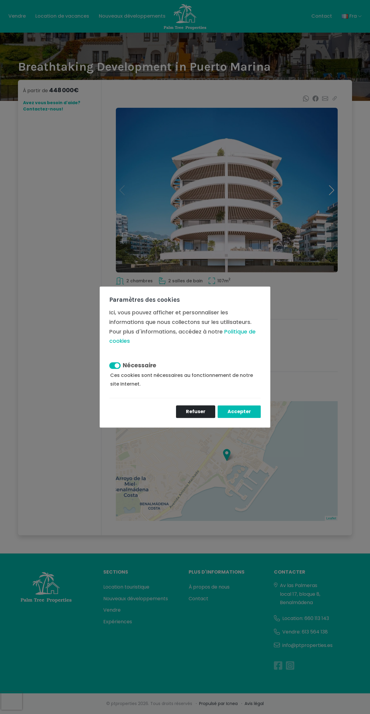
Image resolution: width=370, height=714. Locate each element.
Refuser (195, 411)
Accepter (239, 411)
